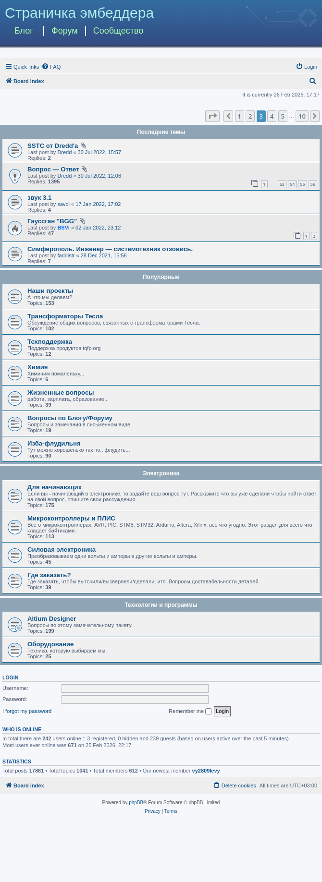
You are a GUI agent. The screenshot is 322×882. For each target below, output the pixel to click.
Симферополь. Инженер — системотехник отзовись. (110, 249)
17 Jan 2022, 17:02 (98, 204)
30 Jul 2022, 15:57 (100, 152)
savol (63, 204)
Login (10, 677)
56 (312, 184)
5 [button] (283, 116)
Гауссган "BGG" (52, 221)
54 (292, 184)
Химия (37, 367)
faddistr (65, 255)
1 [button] (239, 116)
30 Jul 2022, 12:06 (100, 176)
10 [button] (302, 116)
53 (282, 184)
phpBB (136, 802)
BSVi (63, 227)
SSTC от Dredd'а (52, 145)
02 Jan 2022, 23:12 (98, 227)
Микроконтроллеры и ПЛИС (71, 518)
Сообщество (118, 31)
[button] (212, 116)
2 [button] (250, 116)
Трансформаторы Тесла (65, 316)
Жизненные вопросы (60, 392)
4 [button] (271, 116)
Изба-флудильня (54, 443)
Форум (64, 31)
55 (302, 184)
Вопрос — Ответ (53, 169)
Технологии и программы (161, 605)
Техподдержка (49, 341)
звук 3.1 (39, 197)
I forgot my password (26, 711)
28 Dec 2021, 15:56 (104, 255)
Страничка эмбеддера (79, 13)
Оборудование (50, 644)
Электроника (161, 473)
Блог (23, 31)
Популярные (161, 277)
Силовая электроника (61, 549)
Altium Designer (51, 618)
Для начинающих (54, 487)
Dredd (64, 152)
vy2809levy (206, 770)
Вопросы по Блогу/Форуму (69, 418)
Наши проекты (50, 290)
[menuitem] (51, 66)
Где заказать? (49, 575)
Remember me (190, 711)
